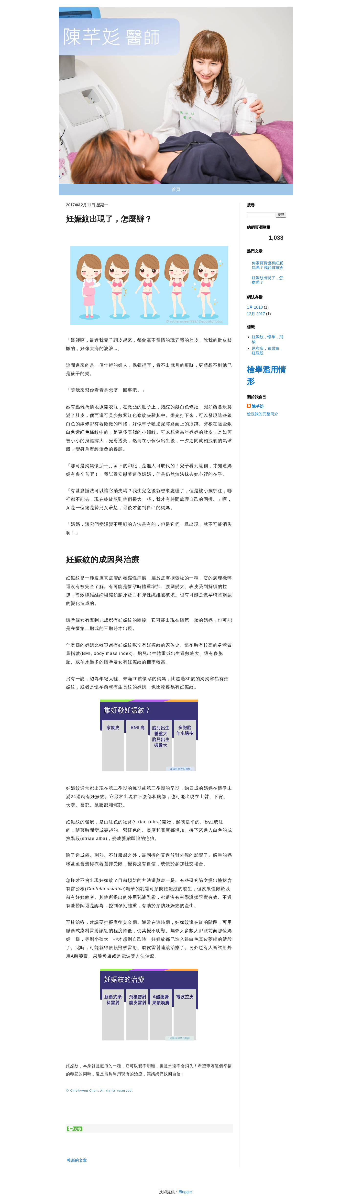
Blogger (185, 1192)
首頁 (176, 189)
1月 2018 (255, 307)
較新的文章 (77, 1160)
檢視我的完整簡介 (262, 414)
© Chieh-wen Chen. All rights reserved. (99, 1091)
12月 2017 (256, 314)
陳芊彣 (258, 406)
